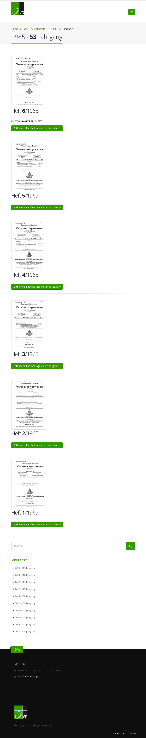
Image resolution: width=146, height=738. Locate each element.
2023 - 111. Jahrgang (25, 582)
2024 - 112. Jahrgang (25, 575)
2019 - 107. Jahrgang (25, 610)
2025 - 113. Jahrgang (25, 568)
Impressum (119, 733)
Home (14, 28)
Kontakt (132, 733)
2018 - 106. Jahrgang (25, 617)
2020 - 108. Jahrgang (25, 603)
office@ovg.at (32, 676)
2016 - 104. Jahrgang (25, 631)
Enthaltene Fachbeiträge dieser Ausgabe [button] (37, 128)
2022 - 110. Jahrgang (25, 589)
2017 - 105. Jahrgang (25, 624)
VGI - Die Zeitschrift (34, 28)
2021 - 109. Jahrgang (25, 596)
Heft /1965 (24, 110)
